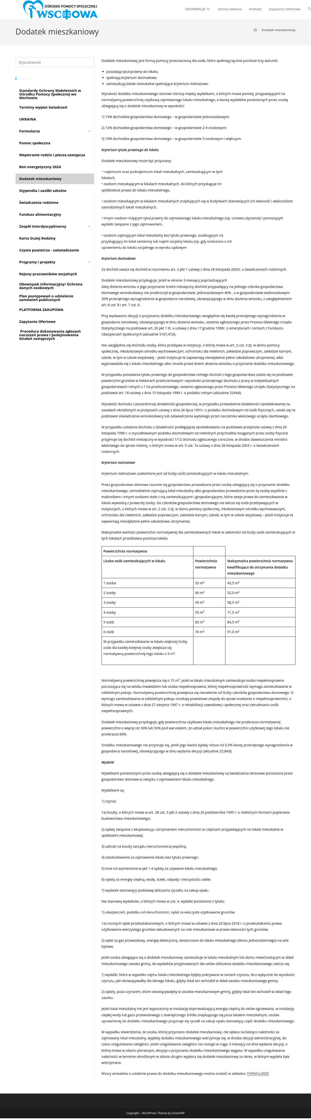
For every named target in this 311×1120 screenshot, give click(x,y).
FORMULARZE (258, 1075)
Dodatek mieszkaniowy (278, 31)
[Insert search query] (55, 64)
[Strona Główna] (255, 31)
